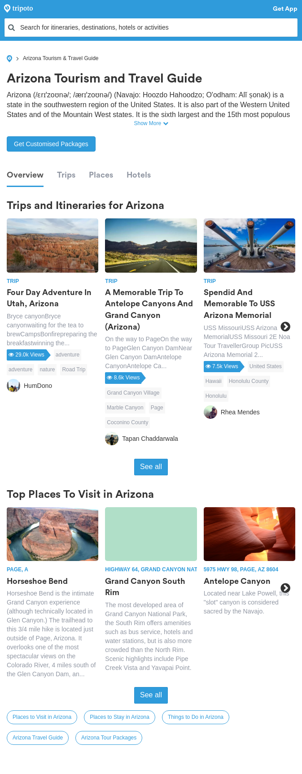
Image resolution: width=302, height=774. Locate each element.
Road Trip (73, 369)
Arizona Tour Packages (108, 738)
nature (47, 369)
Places (101, 175)
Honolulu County (249, 381)
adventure (67, 355)
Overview (25, 175)
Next (285, 326)
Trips (66, 175)
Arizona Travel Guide (38, 738)
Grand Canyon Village (133, 393)
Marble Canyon (125, 407)
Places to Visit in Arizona (42, 717)
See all (151, 466)
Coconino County (127, 422)
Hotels (139, 175)
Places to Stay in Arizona (119, 717)
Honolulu (216, 396)
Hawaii (214, 381)
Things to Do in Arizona (195, 717)
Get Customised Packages (51, 144)
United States (265, 366)
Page (157, 407)
